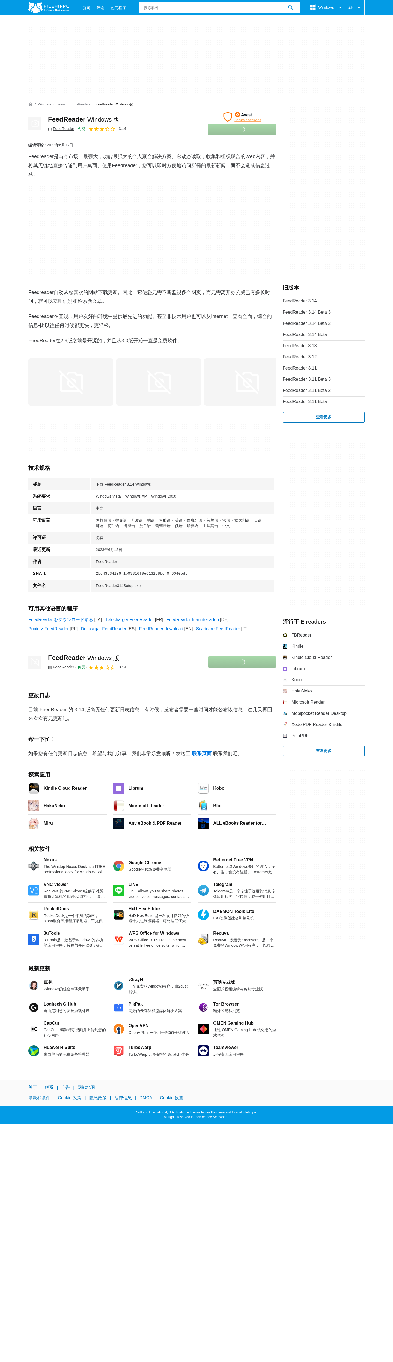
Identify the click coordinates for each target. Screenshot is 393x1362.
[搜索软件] (290, 7)
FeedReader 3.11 (300, 368)
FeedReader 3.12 (300, 357)
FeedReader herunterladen (192, 619)
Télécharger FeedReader (129, 619)
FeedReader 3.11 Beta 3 (307, 379)
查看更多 (323, 417)
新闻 (86, 7)
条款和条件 (39, 1097)
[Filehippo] (48, 7)
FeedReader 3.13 (300, 345)
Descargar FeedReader (103, 628)
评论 (100, 7)
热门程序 (118, 7)
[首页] (30, 104)
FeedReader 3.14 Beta (305, 334)
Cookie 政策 (69, 1097)
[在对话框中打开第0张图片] (70, 382)
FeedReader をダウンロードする (60, 619)
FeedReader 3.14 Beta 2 (307, 323)
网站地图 (86, 1087)
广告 (65, 1087)
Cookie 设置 (171, 1097)
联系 (49, 1087)
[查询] (219, 7)
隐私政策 (98, 1097)
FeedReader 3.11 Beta (305, 401)
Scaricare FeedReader (218, 628)
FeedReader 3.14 (300, 301)
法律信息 (123, 1097)
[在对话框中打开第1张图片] (158, 382)
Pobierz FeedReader (48, 628)
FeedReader (83, 119)
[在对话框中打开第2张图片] (246, 382)
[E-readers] (82, 104)
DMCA (145, 1097)
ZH (355, 7)
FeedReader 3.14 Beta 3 (307, 312)
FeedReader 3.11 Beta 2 (307, 390)
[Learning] (62, 104)
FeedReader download (161, 628)
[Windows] (44, 104)
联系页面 (202, 753)
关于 (32, 1087)
